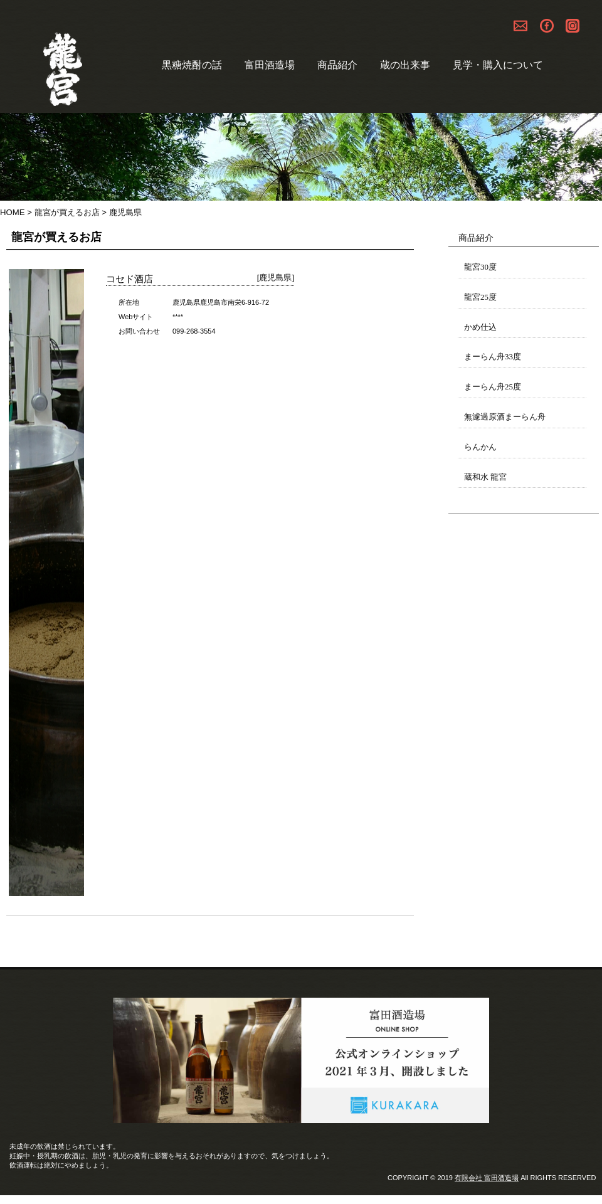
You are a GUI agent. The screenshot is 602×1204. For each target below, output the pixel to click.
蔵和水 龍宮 (485, 477)
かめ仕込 (480, 327)
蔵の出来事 (405, 65)
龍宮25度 (480, 297)
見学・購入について (498, 65)
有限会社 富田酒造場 (487, 1177)
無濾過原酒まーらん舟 (505, 416)
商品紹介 (337, 65)
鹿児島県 (275, 277)
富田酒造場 (270, 65)
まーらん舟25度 (492, 386)
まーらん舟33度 (492, 356)
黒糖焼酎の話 (192, 65)
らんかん (480, 447)
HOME (12, 212)
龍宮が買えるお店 (67, 212)
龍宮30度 (480, 267)
